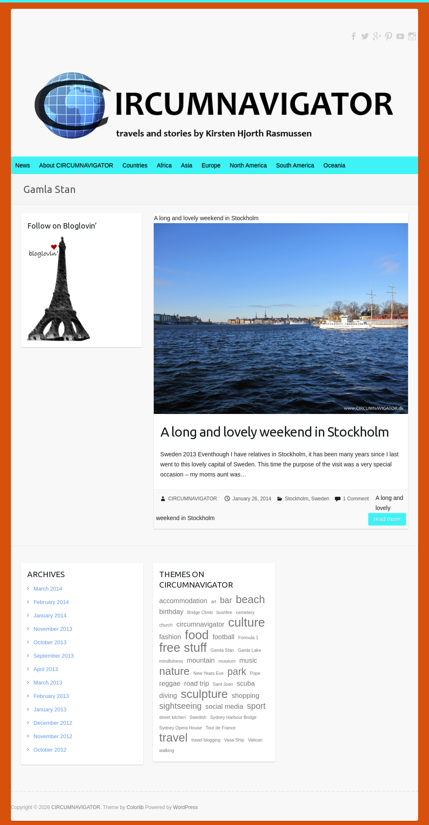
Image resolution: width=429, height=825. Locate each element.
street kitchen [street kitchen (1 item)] (172, 717)
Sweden (320, 499)
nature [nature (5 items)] (174, 671)
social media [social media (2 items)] (224, 706)
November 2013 (53, 629)
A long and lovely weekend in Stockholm (274, 431)
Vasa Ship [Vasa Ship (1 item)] (234, 739)
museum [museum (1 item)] (227, 661)
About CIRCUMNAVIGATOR (76, 165)
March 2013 (48, 682)
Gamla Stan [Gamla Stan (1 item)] (222, 650)
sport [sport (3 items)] (256, 705)
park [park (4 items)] (236, 671)
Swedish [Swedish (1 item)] (197, 717)
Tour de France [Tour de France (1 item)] (221, 727)
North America (248, 165)
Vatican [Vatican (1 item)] (255, 739)
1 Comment (356, 499)
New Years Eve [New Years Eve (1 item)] (209, 673)
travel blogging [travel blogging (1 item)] (205, 739)
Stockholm (296, 499)
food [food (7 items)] (197, 635)
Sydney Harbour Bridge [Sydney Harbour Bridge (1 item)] (233, 717)
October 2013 (50, 642)
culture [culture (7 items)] (246, 622)
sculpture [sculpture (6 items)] (204, 693)
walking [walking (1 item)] (166, 750)
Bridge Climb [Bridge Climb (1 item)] (200, 612)
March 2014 (48, 589)
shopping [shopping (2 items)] (245, 695)
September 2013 (54, 656)
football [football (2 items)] (223, 636)
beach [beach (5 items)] (250, 599)
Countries (134, 165)
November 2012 (53, 736)
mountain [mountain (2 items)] (201, 660)
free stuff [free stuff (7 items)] (183, 647)
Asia (186, 165)
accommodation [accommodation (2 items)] (183, 600)
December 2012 (53, 723)
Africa (164, 165)
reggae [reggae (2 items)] (170, 683)
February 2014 (51, 602)
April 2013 (46, 669)
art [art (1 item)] (213, 601)
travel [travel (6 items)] (173, 737)
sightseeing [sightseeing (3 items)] (180, 705)
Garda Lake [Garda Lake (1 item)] (249, 650)
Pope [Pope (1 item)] (255, 673)
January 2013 (50, 709)
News (23, 165)
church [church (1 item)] (166, 624)
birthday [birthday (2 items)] (171, 611)
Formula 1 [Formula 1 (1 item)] (248, 637)
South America (295, 165)
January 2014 (50, 615)
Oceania (334, 165)
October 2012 (50, 750)
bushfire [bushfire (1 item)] (225, 612)
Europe (211, 165)
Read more (387, 519)
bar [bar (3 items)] (226, 600)
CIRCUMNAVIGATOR (192, 499)
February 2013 (51, 696)
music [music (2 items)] (248, 660)
